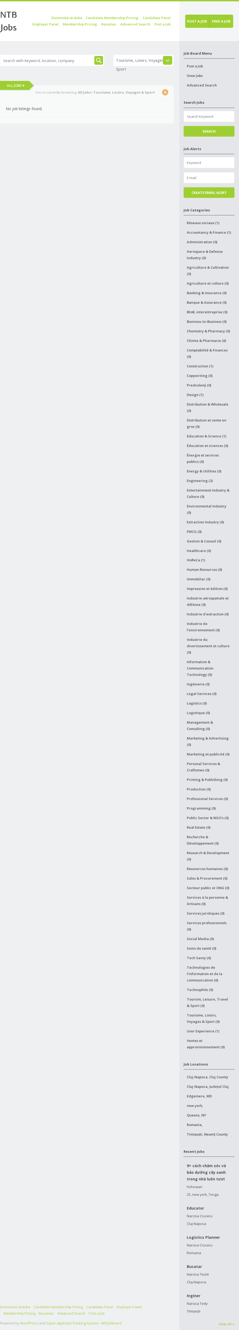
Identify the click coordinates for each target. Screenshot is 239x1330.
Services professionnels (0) (207, 926)
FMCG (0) (194, 531)
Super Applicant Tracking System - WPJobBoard (83, 1323)
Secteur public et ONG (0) (208, 887)
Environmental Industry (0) (206, 509)
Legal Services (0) (201, 693)
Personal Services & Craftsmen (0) (203, 766)
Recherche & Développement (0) (203, 840)
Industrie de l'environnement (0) (203, 626)
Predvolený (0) (199, 385)
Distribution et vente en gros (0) (206, 423)
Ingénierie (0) (198, 684)
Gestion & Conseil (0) (204, 541)
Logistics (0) (197, 703)
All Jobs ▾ (15, 85)
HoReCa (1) (196, 560)
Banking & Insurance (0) (207, 292)
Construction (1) (200, 366)
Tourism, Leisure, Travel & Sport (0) (207, 1002)
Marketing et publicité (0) (208, 754)
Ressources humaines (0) (207, 868)
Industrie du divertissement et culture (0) (208, 646)
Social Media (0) (200, 938)
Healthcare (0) (199, 550)
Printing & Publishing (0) (207, 779)
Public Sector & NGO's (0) (208, 817)
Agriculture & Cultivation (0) (208, 270)
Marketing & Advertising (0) (208, 741)
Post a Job (162, 24)
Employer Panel (45, 24)
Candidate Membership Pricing (112, 17)
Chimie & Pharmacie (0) (206, 340)
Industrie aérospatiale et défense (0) (208, 601)
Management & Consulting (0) (200, 725)
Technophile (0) (200, 989)
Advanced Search (135, 24)
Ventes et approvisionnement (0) (206, 1043)
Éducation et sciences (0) (207, 445)
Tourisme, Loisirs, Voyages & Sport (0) (203, 1018)
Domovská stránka (66, 17)
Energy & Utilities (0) (204, 471)
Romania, (195, 1124)
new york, (195, 1105)
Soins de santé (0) (201, 948)
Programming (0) (201, 808)
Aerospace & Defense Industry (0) (205, 254)
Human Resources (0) (204, 569)
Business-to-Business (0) (207, 321)
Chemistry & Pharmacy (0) (208, 331)
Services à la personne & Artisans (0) (207, 900)
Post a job (197, 21)
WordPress (29, 1323)
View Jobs (195, 75)
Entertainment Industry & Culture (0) (208, 493)
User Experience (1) (203, 1031)
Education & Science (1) (206, 436)
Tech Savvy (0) (199, 957)
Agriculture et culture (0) (208, 283)
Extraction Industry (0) (205, 522)
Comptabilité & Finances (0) (207, 353)
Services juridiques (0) (205, 913)
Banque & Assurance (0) (207, 302)
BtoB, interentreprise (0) (207, 312)
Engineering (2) (200, 480)
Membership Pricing (80, 24)
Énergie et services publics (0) (203, 458)
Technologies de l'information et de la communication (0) (204, 974)
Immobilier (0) (198, 579)
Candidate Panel (157, 17)
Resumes (108, 24)
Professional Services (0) (207, 798)
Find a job (221, 21)
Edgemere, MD (199, 1096)
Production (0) (199, 789)
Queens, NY (196, 1115)
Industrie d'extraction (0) (208, 614)
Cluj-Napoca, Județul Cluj (208, 1086)
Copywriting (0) (200, 375)
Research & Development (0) (208, 856)
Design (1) (195, 394)
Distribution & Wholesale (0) (207, 407)
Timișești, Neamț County (207, 1134)
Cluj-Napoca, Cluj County (207, 1077)
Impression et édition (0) (207, 588)
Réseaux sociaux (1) (203, 222)
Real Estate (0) (198, 827)
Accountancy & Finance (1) (209, 232)
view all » (226, 1324)
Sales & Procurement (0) (207, 878)
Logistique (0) (198, 712)
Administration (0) (202, 242)
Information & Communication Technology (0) (200, 668)
